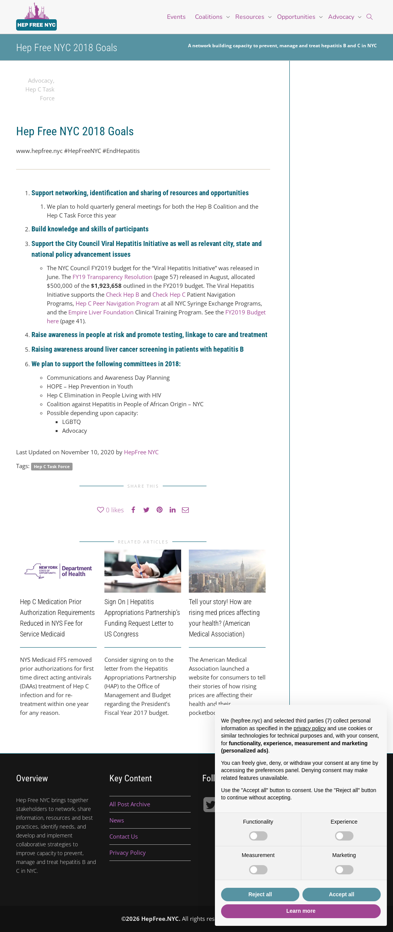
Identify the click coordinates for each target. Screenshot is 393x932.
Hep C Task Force (52, 466)
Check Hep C (168, 294)
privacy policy (310, 728)
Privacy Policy (127, 852)
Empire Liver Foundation (101, 312)
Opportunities (297, 17)
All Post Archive (129, 804)
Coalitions (209, 17)
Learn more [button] (300, 911)
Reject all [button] (260, 894)
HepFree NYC (141, 452)
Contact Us (123, 836)
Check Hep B (122, 294)
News (116, 820)
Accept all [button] (341, 894)
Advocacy (342, 17)
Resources (250, 17)
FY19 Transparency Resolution (112, 277)
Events (176, 17)
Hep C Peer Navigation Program (118, 303)
